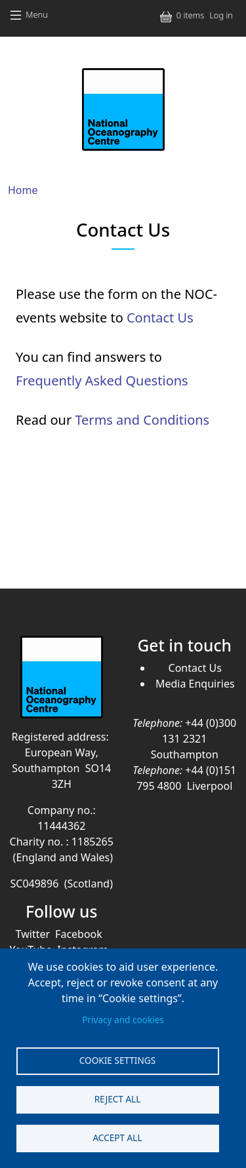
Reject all (117, 1099)
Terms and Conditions (142, 420)
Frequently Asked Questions (102, 380)
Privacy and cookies (123, 1019)
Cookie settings (117, 1060)
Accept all (117, 1137)
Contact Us (160, 317)
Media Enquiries (195, 683)
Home (23, 190)
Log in (221, 15)
